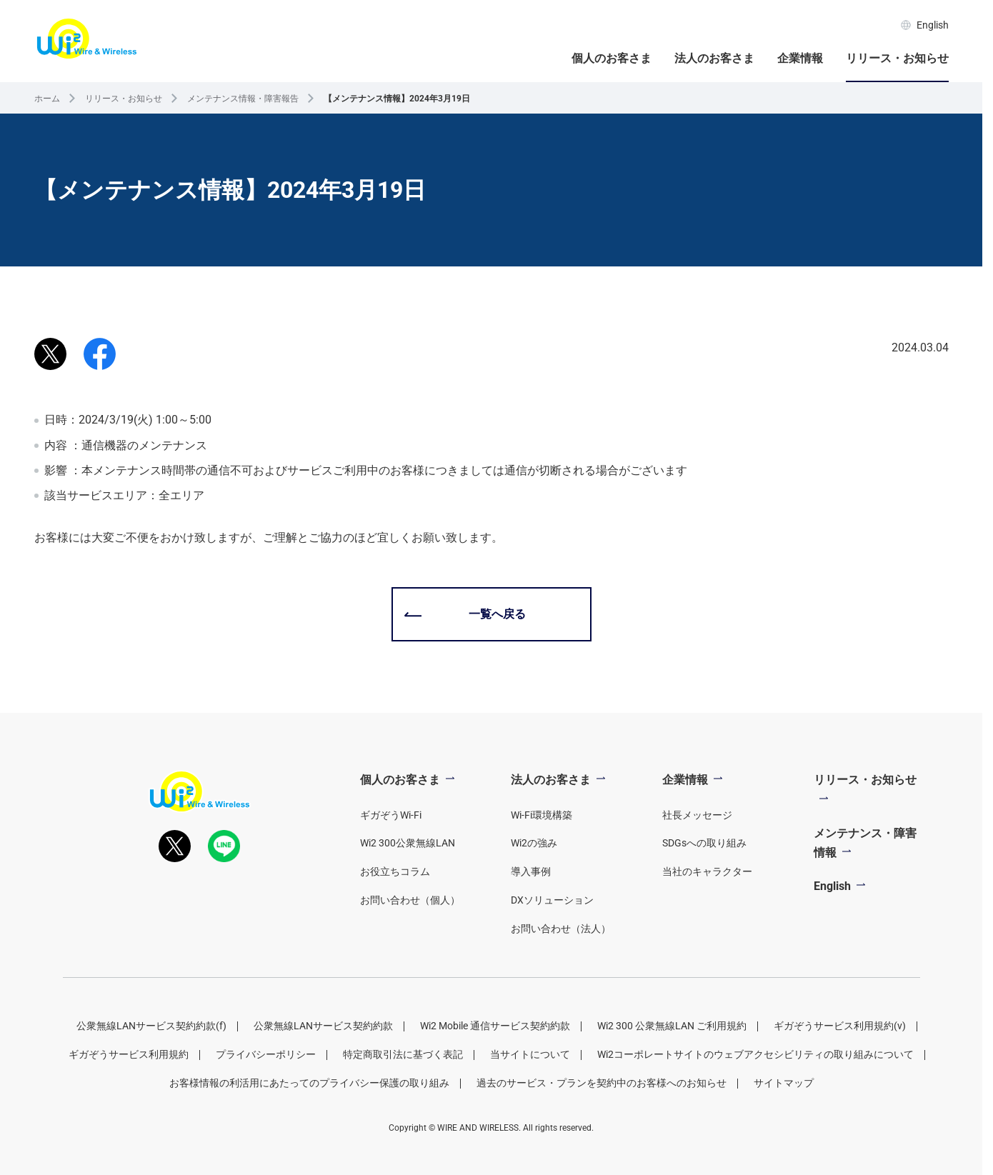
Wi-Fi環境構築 (541, 815)
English (925, 25)
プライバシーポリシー (266, 1054)
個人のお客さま (612, 58)
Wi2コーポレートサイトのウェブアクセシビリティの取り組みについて (755, 1054)
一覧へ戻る (497, 614)
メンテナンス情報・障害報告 (243, 99)
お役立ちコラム (395, 871)
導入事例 (531, 871)
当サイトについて (530, 1054)
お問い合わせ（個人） (410, 900)
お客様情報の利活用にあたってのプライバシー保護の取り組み (309, 1083)
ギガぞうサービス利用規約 (129, 1054)
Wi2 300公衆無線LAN (407, 843)
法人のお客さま (714, 58)
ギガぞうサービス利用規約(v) (840, 1025)
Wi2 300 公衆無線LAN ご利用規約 (672, 1025)
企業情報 (800, 58)
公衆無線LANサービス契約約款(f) (151, 1025)
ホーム (47, 99)
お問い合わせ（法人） (561, 928)
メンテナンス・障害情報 (865, 842)
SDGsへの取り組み (704, 843)
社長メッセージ (697, 815)
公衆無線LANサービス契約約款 (323, 1025)
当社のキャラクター (707, 871)
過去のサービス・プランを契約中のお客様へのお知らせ (601, 1083)
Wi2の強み (534, 843)
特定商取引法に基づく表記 (403, 1054)
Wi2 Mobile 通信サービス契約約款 (495, 1025)
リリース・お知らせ (897, 58)
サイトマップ (784, 1083)
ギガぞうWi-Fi (390, 815)
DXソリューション (552, 900)
